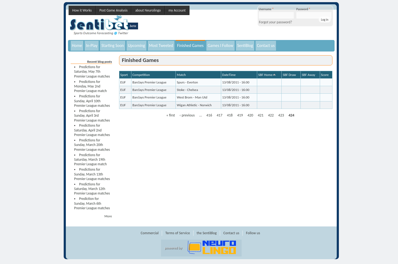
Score (325, 75)
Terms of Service (177, 233)
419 (240, 115)
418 (230, 115)
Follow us (253, 233)
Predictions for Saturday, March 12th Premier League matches (92, 189)
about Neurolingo (148, 10)
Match (181, 75)
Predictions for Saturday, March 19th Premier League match (90, 160)
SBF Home (267, 75)
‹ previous (187, 115)
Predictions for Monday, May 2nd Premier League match (90, 86)
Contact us (266, 45)
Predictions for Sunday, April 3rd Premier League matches (92, 116)
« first (170, 115)
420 (250, 115)
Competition (141, 75)
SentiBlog (245, 45)
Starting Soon (112, 45)
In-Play (91, 45)
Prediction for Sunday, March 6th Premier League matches (92, 203)
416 (209, 115)
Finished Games (190, 45)
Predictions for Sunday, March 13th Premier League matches (92, 174)
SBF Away (308, 75)
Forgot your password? (275, 22)
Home (77, 45)
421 (260, 115)
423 (281, 115)
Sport (124, 75)
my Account (177, 10)
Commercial (150, 233)
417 (219, 115)
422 (271, 115)
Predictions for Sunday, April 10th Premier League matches (92, 101)
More (108, 216)
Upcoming (136, 45)
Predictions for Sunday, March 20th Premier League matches (92, 145)
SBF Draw (289, 75)
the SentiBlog (207, 233)
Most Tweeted (161, 45)
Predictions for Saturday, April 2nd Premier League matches (92, 130)
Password (303, 9)
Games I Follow (220, 45)
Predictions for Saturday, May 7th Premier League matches (92, 72)
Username (266, 9)
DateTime (229, 75)
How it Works (82, 10)
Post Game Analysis (113, 10)
